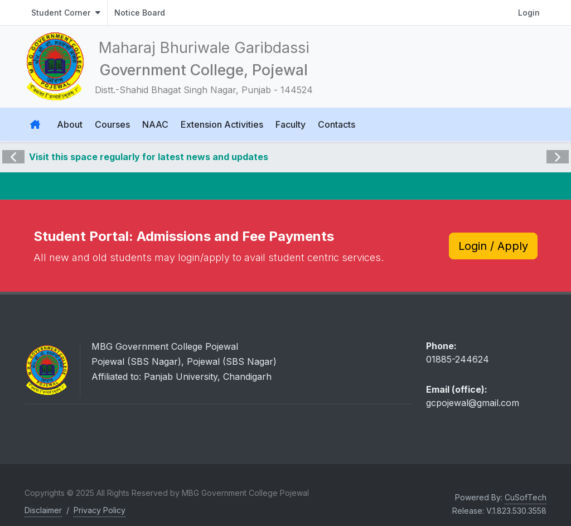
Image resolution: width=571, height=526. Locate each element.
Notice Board (139, 12)
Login (529, 12)
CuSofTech (525, 497)
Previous (13, 149)
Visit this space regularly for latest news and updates (148, 156)
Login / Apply (493, 246)
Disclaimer (43, 510)
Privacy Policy (99, 510)
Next (556, 149)
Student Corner (65, 12)
